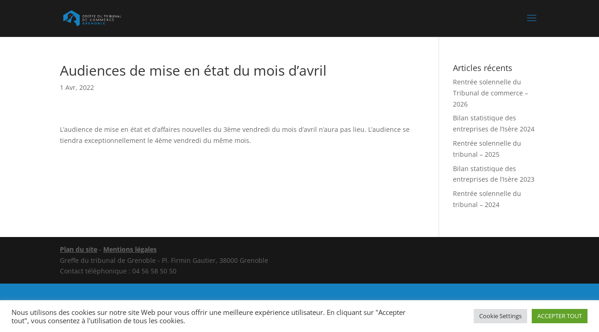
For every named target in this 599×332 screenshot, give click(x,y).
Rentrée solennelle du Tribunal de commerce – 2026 (490, 92)
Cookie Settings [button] (500, 316)
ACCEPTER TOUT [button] (559, 316)
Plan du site (78, 249)
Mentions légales (130, 249)
